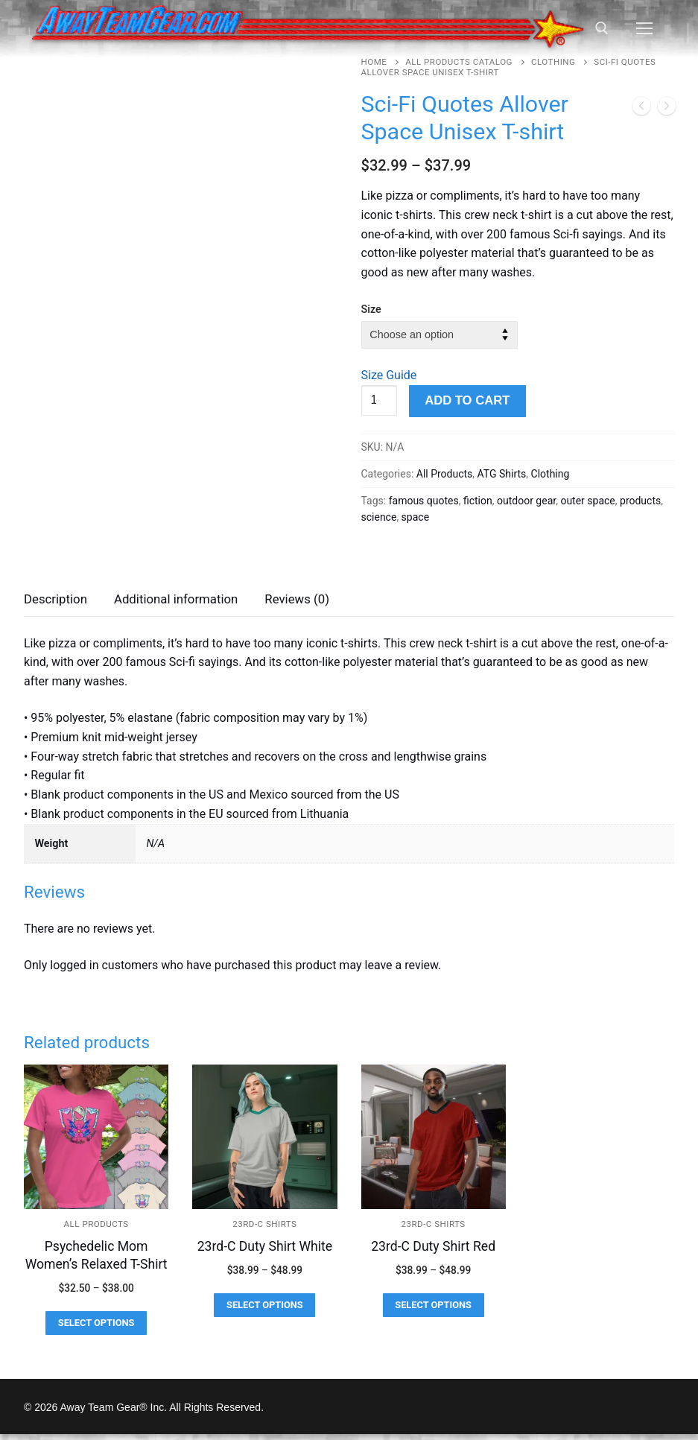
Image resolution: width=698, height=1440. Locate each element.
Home (374, 62)
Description (55, 605)
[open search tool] (602, 28)
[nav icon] (644, 29)
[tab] (55, 607)
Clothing (553, 62)
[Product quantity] (379, 400)
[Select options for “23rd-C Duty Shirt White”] (264, 1312)
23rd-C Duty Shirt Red (433, 1253)
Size (371, 309)
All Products (444, 474)
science (379, 517)
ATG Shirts (502, 474)
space (415, 517)
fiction (477, 501)
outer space (587, 501)
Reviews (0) (296, 605)
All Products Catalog (459, 62)
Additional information (176, 605)
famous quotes (424, 501)
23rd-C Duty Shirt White (264, 1253)
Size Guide (389, 375)
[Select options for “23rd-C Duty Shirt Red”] (433, 1312)
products (640, 501)
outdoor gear (526, 501)
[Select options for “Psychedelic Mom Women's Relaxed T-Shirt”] (96, 1329)
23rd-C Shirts (264, 1230)
